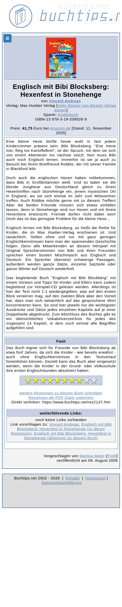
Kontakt (72, 478)
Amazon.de (60, 128)
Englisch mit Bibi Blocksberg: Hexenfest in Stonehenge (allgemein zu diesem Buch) (67, 435)
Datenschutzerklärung (62, 482)
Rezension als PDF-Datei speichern (61, 397)
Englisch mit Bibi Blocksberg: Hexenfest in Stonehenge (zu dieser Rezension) (61, 428)
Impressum (96, 478)
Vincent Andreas (65, 101)
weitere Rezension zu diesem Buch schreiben (60, 393)
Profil (112, 456)
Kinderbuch (68, 114)
